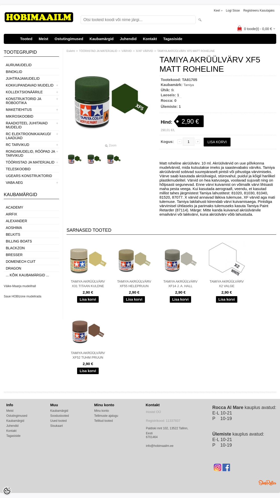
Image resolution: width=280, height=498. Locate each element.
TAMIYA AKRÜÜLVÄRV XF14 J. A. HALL (180, 284)
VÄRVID (127, 50)
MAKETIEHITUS (19, 110)
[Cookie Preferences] (7, 490)
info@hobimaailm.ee (160, 446)
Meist (43, 39)
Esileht (71, 50)
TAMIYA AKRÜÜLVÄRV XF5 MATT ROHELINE (186, 50)
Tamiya (189, 85)
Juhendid (128, 39)
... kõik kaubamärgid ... (27, 275)
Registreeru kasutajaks (258, 10)
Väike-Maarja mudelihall (20, 286)
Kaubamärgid (101, 39)
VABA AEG (14, 183)
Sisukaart (56, 426)
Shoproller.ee (267, 482)
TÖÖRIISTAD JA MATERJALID (30, 162)
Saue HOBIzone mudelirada (22, 296)
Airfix (11, 214)
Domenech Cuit (20, 262)
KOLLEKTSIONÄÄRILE (24, 92)
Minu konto (101, 410)
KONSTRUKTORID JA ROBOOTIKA (23, 101)
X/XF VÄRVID (144, 50)
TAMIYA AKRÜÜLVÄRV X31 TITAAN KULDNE (88, 284)
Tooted (26, 39)
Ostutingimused (68, 39)
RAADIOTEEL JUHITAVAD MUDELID (27, 125)
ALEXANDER (16, 221)
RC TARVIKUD (17, 145)
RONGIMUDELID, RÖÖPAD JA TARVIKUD (30, 153)
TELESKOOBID (18, 169)
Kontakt (150, 39)
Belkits (13, 234)
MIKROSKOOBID (19, 116)
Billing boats (19, 241)
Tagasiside (172, 39)
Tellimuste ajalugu (106, 416)
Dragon (13, 268)
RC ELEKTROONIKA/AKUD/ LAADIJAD (28, 136)
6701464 (152, 437)
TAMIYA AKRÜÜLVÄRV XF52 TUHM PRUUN (88, 355)
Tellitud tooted (103, 421)
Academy (14, 207)
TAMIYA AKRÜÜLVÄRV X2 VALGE (227, 284)
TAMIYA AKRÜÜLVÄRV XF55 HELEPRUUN (134, 284)
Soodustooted (59, 416)
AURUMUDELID (19, 65)
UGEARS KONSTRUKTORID (29, 176)
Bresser (14, 255)
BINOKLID (14, 72)
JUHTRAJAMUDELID (23, 78)
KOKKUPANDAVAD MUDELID (29, 85)
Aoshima (14, 228)
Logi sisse (233, 10)
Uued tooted (58, 421)
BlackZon (15, 248)
